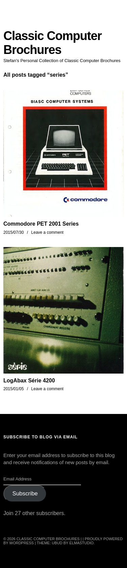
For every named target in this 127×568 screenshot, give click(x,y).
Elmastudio (81, 543)
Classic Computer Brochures (52, 43)
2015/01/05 (13, 388)
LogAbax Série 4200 (29, 380)
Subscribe (25, 493)
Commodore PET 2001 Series (41, 224)
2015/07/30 (13, 232)
